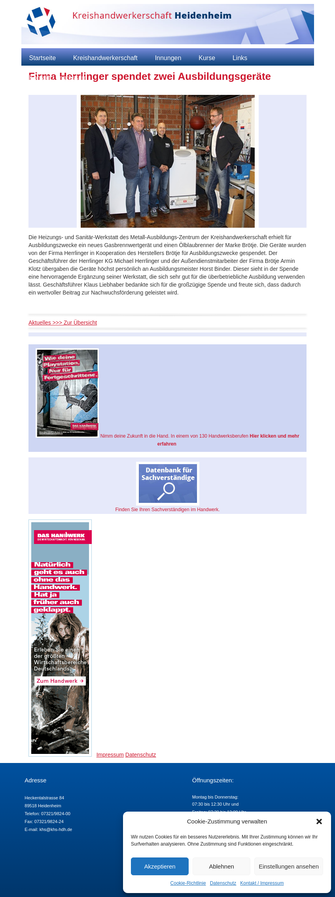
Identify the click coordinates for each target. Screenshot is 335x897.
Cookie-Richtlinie (188, 883)
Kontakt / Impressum (262, 883)
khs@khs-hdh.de (56, 829)
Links (240, 58)
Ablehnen (221, 866)
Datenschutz (223, 883)
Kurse (207, 58)
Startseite (42, 58)
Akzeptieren (159, 866)
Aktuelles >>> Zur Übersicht (62, 322)
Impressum (110, 755)
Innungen (168, 58)
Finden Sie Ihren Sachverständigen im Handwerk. (167, 487)
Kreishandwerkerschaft (105, 58)
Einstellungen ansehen (289, 866)
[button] (319, 821)
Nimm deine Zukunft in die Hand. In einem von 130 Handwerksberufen (167, 397)
